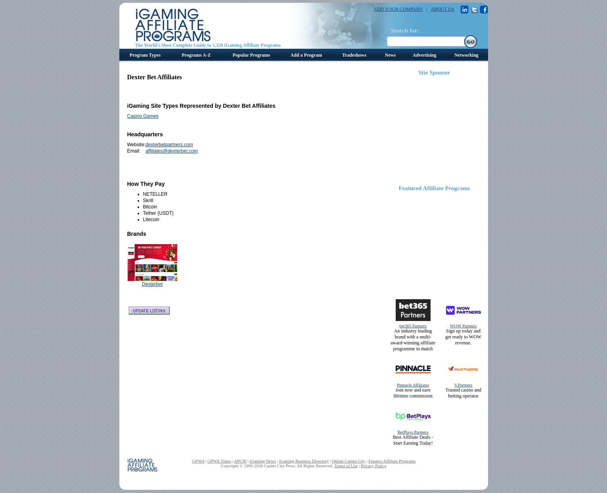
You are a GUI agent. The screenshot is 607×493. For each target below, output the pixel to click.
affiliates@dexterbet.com (172, 151)
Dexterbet (152, 284)
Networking (466, 55)
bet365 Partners (413, 325)
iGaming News (263, 461)
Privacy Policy (373, 465)
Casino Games (143, 116)
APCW (240, 461)
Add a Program (306, 55)
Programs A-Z (196, 55)
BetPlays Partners (413, 432)
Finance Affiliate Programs (392, 461)
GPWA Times (219, 461)
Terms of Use (346, 465)
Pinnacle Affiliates (413, 384)
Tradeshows (354, 55)
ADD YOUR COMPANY (398, 9)
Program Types (145, 55)
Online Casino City (349, 461)
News (390, 55)
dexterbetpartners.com (169, 144)
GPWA (198, 461)
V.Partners (463, 384)
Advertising (425, 55)
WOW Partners (463, 325)
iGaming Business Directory (304, 461)
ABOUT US (442, 9)
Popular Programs (251, 55)
